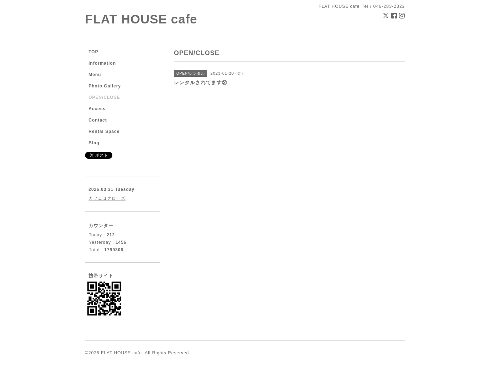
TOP (93, 51)
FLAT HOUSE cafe (141, 19)
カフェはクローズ (107, 198)
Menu (95, 74)
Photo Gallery (105, 86)
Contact (98, 120)
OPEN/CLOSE (104, 97)
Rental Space (104, 131)
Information (102, 63)
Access (97, 108)
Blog (94, 142)
